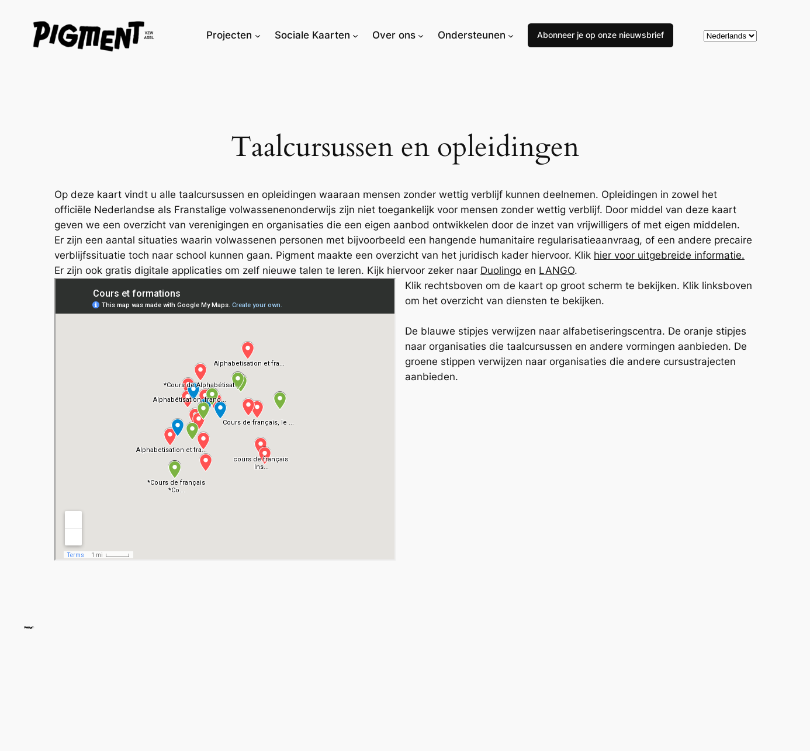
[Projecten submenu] (258, 35)
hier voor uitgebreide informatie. (669, 255)
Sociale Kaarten (312, 35)
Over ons (394, 35)
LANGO (556, 270)
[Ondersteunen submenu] (511, 35)
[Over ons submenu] (421, 35)
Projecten (229, 35)
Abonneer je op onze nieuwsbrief (600, 35)
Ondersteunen (472, 35)
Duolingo (500, 270)
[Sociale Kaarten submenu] (355, 35)
